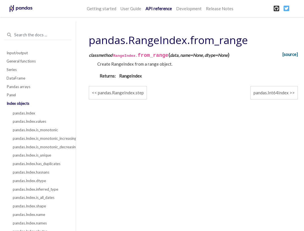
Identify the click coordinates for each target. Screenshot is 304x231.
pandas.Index (24, 113)
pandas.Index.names (30, 223)
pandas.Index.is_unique (32, 155)
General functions (21, 61)
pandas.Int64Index (271, 92)
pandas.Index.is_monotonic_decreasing (41, 147)
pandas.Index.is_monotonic (35, 130)
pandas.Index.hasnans (31, 172)
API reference (158, 8)
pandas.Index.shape (29, 206)
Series (12, 69)
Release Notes (219, 8)
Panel (11, 95)
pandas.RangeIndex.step (121, 92)
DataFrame (16, 78)
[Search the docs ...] (37, 35)
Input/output (17, 53)
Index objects (18, 103)
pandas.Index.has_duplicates (36, 163)
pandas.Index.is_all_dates (33, 197)
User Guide (131, 8)
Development (189, 8)
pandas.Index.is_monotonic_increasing (41, 138)
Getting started (101, 8)
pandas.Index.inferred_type (35, 189)
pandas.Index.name (29, 214)
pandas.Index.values (29, 121)
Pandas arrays (18, 86)
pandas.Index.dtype (29, 180)
